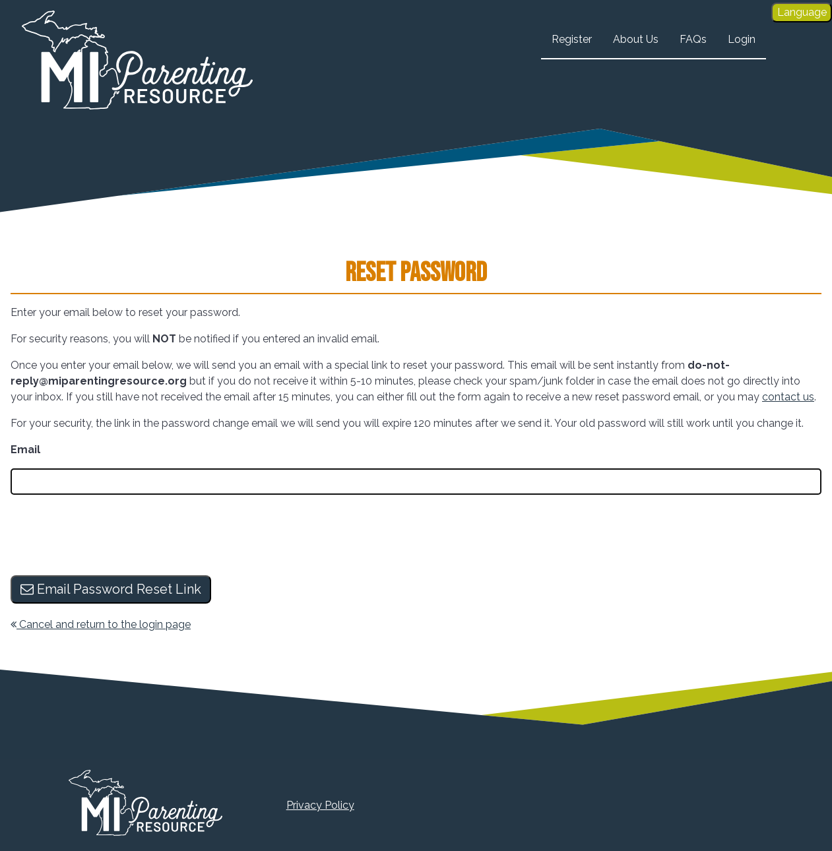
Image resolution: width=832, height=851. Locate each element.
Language (802, 12)
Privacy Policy (320, 805)
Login (741, 39)
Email (25, 449)
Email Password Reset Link (110, 589)
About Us (635, 39)
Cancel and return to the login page (101, 624)
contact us (788, 397)
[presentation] (111, 536)
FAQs (693, 39)
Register (572, 39)
